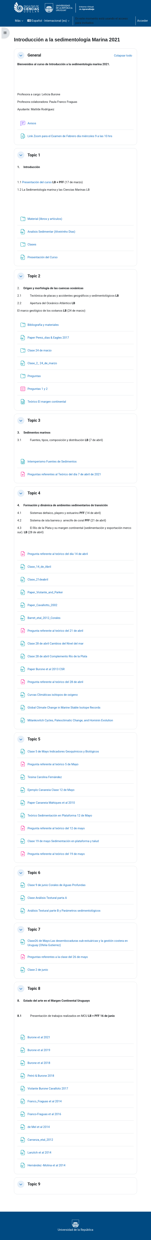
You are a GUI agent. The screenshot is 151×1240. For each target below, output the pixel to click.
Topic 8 (34, 988)
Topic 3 (34, 420)
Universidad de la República (75, 1226)
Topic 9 (34, 1184)
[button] (48, 21)
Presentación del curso (37, 182)
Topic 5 (34, 739)
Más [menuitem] (18, 20)
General (34, 55)
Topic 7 (34, 929)
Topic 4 (34, 493)
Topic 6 (34, 872)
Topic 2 (34, 276)
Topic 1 (34, 155)
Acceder (142, 20)
